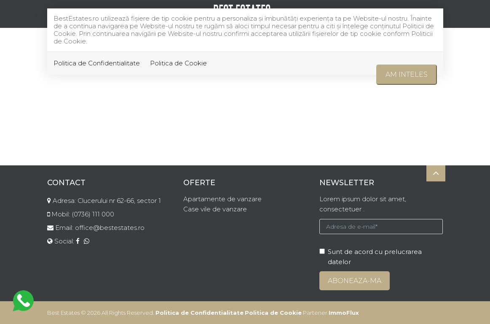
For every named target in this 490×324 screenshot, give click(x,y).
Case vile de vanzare (215, 209)
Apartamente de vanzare (222, 199)
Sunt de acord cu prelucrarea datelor (370, 257)
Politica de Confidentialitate (97, 63)
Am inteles (407, 74)
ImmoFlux (344, 312)
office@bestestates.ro (110, 228)
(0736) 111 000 (93, 214)
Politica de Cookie (178, 63)
